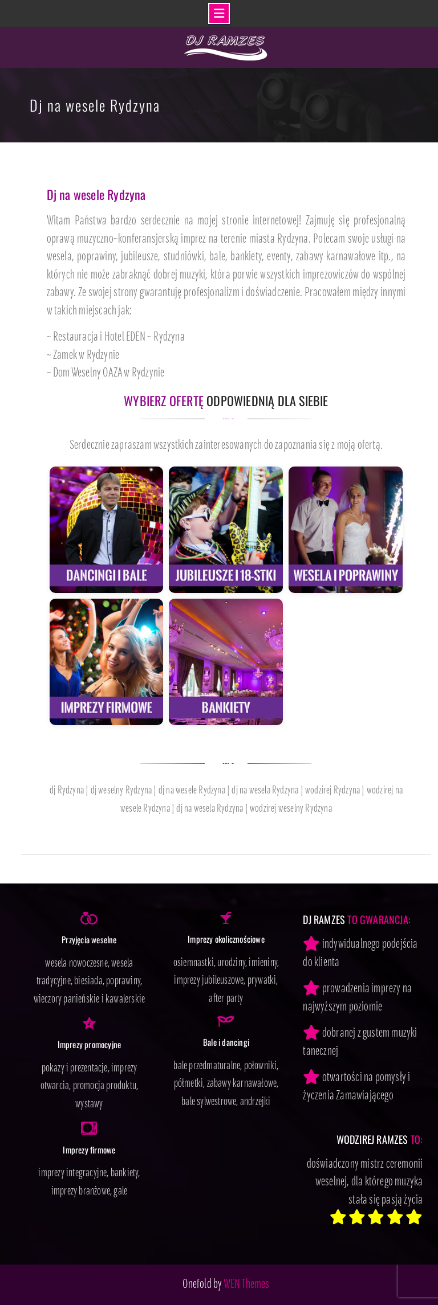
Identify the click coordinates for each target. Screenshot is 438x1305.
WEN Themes (247, 1285)
